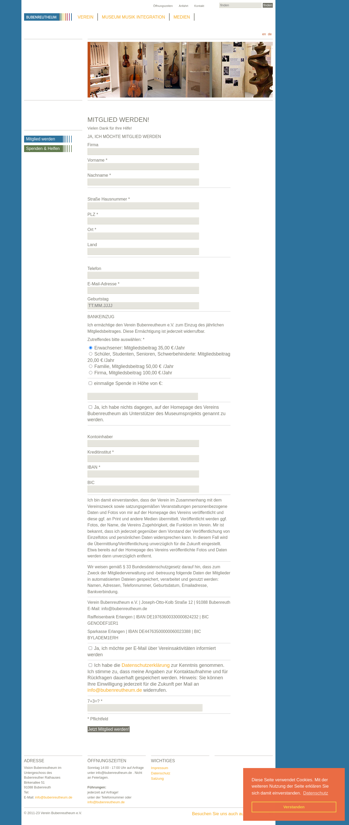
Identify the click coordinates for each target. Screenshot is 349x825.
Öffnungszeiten (163, 5)
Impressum (159, 768)
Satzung (157, 778)
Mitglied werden (40, 139)
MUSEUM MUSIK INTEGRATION (133, 17)
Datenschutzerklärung (146, 665)
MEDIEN (182, 17)
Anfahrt (183, 5)
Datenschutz (160, 773)
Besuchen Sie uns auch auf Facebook (232, 813)
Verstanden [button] (294, 807)
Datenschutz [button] (315, 793)
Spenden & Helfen (43, 148)
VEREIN (86, 17)
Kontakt (199, 5)
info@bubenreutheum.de (115, 690)
